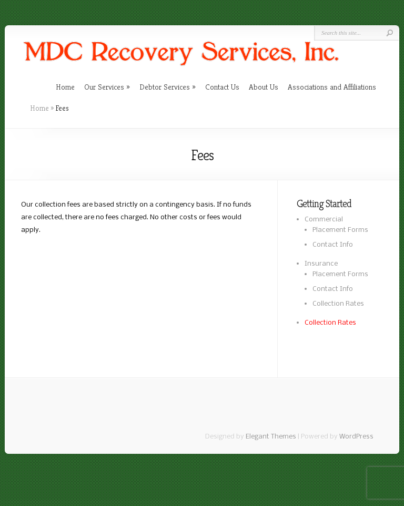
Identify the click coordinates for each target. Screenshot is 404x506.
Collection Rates (338, 303)
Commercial (324, 219)
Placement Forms (340, 230)
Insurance (321, 263)
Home (65, 87)
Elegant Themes (271, 436)
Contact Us (222, 87)
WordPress (356, 436)
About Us (263, 87)
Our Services (104, 87)
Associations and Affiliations (332, 87)
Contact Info (332, 244)
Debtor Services (164, 87)
